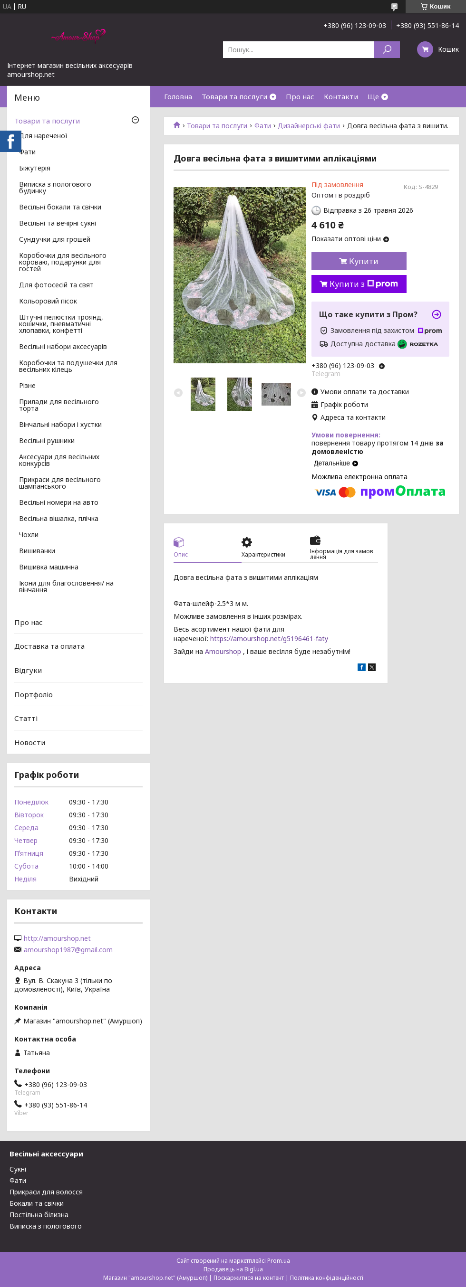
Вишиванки (37, 551)
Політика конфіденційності (326, 1278)
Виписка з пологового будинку (55, 188)
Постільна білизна (39, 1214)
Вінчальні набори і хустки (60, 425)
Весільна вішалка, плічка (58, 519)
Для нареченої (43, 136)
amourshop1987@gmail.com (68, 950)
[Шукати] (387, 49)
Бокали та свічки (37, 1203)
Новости (29, 742)
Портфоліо (33, 694)
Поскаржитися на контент (249, 1278)
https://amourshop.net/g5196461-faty (268, 638)
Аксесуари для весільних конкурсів (59, 461)
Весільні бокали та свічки (60, 207)
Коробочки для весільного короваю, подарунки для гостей (63, 262)
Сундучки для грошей (54, 240)
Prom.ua (278, 1261)
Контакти (341, 96)
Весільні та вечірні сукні (57, 223)
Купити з (364, 284)
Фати (262, 126)
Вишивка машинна (48, 567)
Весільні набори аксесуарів (63, 347)
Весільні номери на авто (58, 503)
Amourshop (222, 651)
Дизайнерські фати (309, 126)
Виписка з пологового (46, 1225)
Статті (26, 718)
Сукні (18, 1168)
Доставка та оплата (49, 646)
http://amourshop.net (57, 938)
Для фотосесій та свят (56, 285)
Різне (27, 386)
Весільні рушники (47, 441)
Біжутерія (34, 168)
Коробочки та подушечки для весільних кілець (68, 367)
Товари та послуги (234, 96)
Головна (178, 96)
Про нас (300, 96)
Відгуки (28, 670)
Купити (364, 261)
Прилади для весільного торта (59, 405)
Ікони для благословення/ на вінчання (66, 587)
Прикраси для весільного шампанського (60, 483)
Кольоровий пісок (48, 301)
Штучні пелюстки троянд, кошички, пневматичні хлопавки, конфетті (61, 324)
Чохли (29, 535)
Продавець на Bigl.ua (233, 1269)
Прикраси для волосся (46, 1191)
